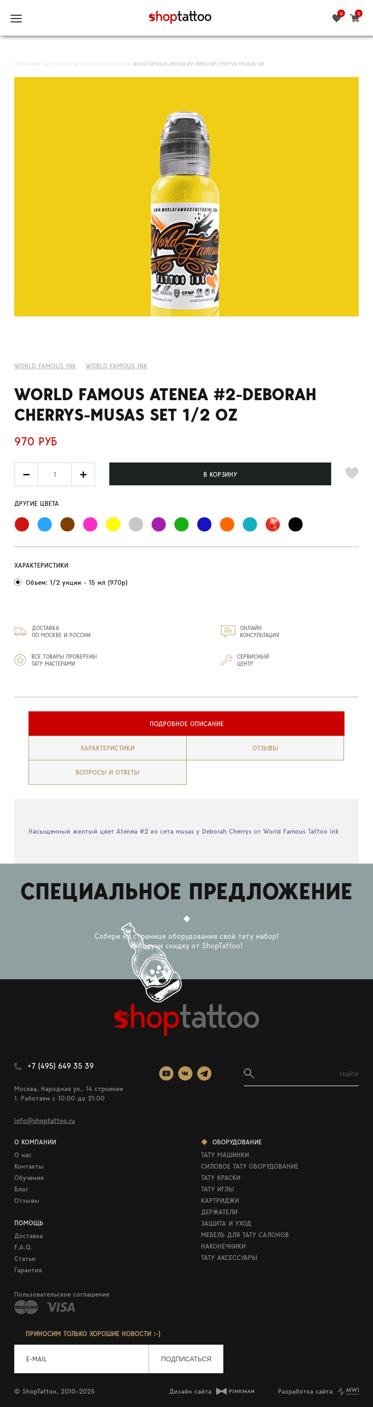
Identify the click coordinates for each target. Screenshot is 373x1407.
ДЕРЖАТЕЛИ (219, 1212)
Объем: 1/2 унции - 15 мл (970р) (76, 582)
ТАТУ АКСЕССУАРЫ (229, 1257)
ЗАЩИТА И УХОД (226, 1223)
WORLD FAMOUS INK (116, 366)
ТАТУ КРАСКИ (220, 1177)
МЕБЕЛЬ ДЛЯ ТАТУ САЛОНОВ (245, 1235)
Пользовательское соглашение (61, 1294)
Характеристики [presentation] (107, 748)
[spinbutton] (55, 474)
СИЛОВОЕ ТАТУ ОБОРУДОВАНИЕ (249, 1166)
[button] (83, 474)
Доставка (28, 1236)
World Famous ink (45, 366)
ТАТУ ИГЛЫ (217, 1189)
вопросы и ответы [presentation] (107, 772)
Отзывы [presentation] (265, 748)
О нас (23, 1155)
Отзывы (26, 1200)
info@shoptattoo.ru (44, 1120)
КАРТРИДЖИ (220, 1200)
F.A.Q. (23, 1247)
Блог (21, 1189)
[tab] (186, 723)
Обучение (29, 1177)
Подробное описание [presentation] (187, 724)
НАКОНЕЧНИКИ (223, 1246)
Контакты (29, 1166)
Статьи (25, 1258)
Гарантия (28, 1270)
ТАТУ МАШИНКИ (225, 1155)
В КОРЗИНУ (220, 474)
